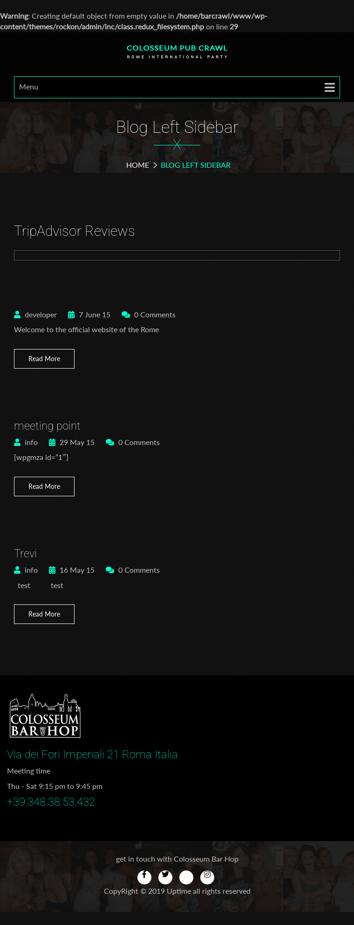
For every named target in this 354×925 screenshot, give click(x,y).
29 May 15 (72, 442)
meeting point (47, 425)
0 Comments (149, 314)
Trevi (25, 553)
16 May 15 (72, 569)
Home (137, 164)
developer (35, 314)
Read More (44, 359)
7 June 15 (89, 314)
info (26, 442)
